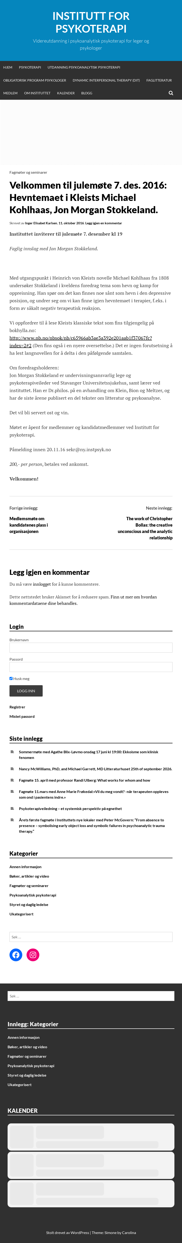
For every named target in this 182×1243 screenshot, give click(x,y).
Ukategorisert (21, 914)
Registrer (17, 707)
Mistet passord (22, 716)
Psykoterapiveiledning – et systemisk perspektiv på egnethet (70, 808)
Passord (16, 659)
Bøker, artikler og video (29, 876)
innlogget (42, 584)
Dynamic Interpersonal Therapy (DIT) (106, 80)
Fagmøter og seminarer (28, 172)
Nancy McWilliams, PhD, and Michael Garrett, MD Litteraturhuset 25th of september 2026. (95, 769)
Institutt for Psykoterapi (91, 22)
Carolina (129, 1232)
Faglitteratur (159, 80)
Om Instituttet (37, 93)
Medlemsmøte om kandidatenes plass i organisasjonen (28, 525)
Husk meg (19, 678)
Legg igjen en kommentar (103, 223)
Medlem (10, 93)
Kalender (66, 93)
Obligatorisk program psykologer (34, 80)
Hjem (7, 67)
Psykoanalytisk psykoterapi (32, 895)
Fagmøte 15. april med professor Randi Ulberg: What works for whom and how (84, 780)
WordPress (80, 1232)
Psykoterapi (30, 67)
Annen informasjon (25, 866)
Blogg (86, 93)
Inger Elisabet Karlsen (41, 223)
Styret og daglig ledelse (28, 904)
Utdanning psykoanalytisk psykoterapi (84, 67)
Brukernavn (19, 639)
